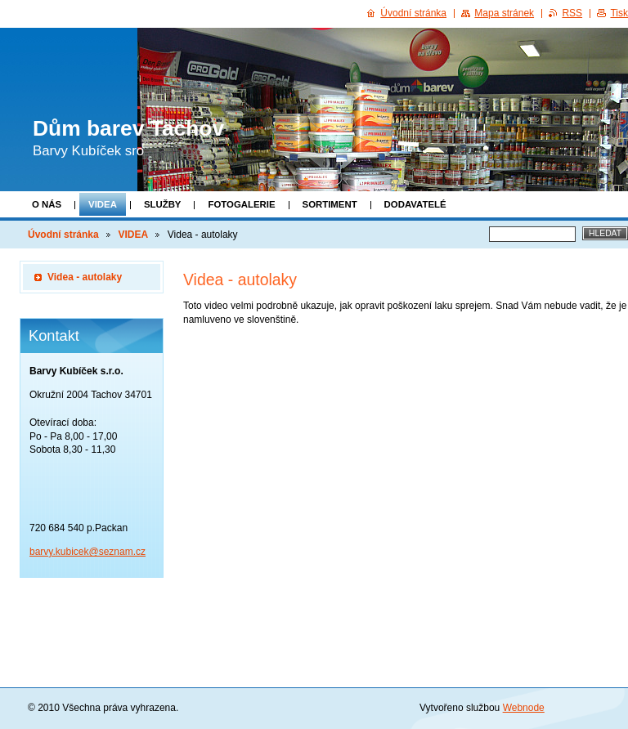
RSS (572, 13)
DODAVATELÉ (415, 204)
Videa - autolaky (84, 277)
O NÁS (46, 204)
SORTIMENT (330, 204)
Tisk (619, 13)
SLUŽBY (163, 204)
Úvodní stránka (63, 234)
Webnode (524, 707)
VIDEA (102, 204)
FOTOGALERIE (241, 204)
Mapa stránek (504, 13)
